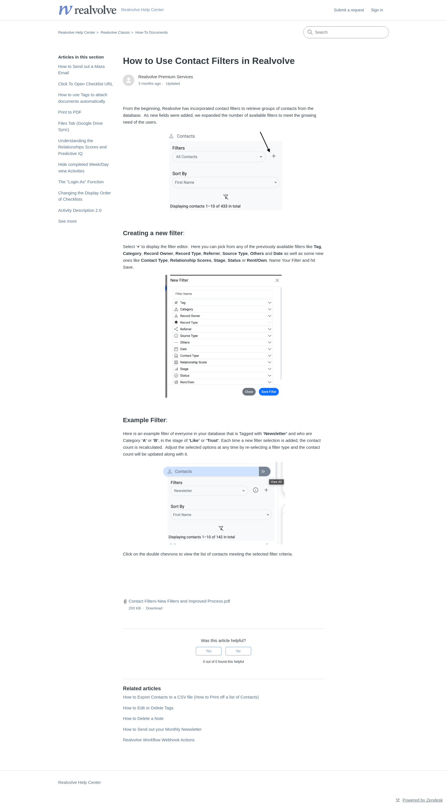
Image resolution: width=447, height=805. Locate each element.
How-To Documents (151, 32)
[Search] (346, 32)
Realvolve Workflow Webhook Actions (158, 739)
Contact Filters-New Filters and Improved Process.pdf (179, 601)
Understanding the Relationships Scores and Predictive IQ (82, 147)
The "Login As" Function (81, 181)
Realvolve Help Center (76, 32)
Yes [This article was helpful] (209, 651)
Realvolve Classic (115, 32)
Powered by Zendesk (423, 800)
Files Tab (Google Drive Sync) (80, 126)
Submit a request (349, 10)
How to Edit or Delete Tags (148, 707)
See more (67, 221)
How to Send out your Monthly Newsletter (162, 729)
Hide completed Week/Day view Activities (83, 167)
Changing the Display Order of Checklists (84, 196)
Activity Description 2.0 (79, 210)
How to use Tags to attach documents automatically (82, 98)
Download (154, 608)
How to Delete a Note (143, 718)
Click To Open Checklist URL (85, 83)
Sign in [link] (377, 10)
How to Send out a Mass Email (81, 69)
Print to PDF (70, 112)
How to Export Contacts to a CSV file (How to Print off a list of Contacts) (191, 697)
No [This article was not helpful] (238, 651)
